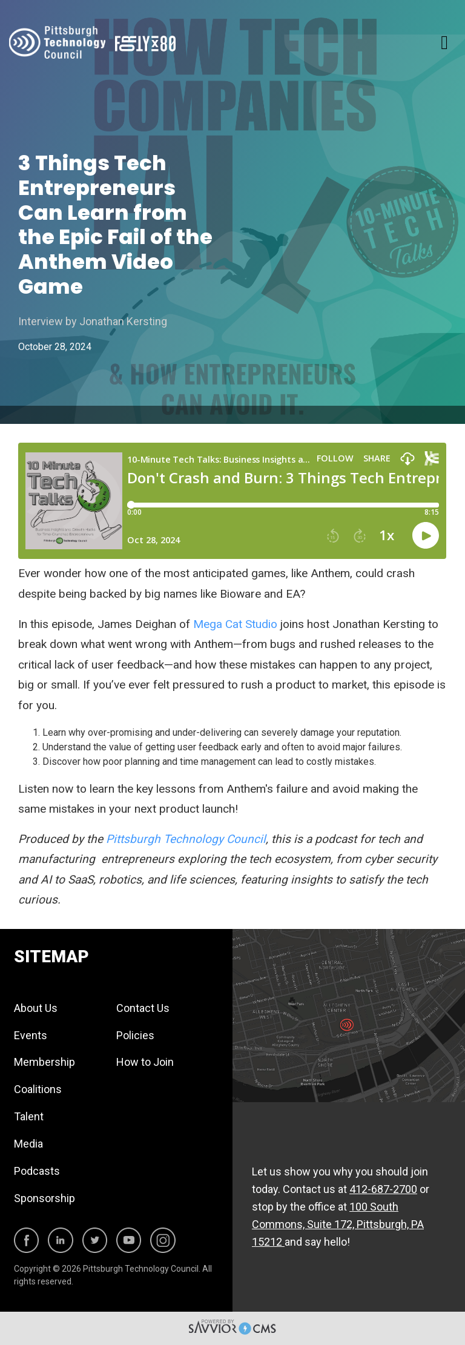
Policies (135, 1035)
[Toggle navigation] (444, 42)
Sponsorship (44, 1198)
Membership (44, 1062)
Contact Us (143, 1008)
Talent (29, 1116)
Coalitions (38, 1089)
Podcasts (37, 1171)
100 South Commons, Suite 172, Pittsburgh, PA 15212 (338, 1224)
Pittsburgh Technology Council (186, 839)
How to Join (145, 1062)
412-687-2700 (383, 1189)
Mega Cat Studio (235, 624)
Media (28, 1143)
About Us (36, 1008)
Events (30, 1035)
